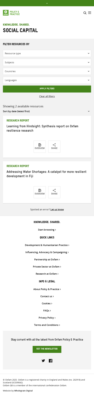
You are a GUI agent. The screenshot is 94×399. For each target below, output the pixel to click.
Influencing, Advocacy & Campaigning (46, 252)
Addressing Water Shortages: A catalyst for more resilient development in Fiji (46, 174)
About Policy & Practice (46, 289)
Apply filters (47, 89)
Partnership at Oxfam (46, 259)
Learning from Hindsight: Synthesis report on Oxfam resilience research (42, 129)
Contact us (46, 296)
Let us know (57, 209)
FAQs (46, 310)
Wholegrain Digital (23, 390)
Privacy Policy (46, 317)
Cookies (46, 303)
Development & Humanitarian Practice (46, 245)
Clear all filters (47, 96)
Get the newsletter (47, 349)
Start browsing (46, 229)
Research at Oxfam (46, 273)
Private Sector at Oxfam (46, 266)
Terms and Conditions (46, 325)
